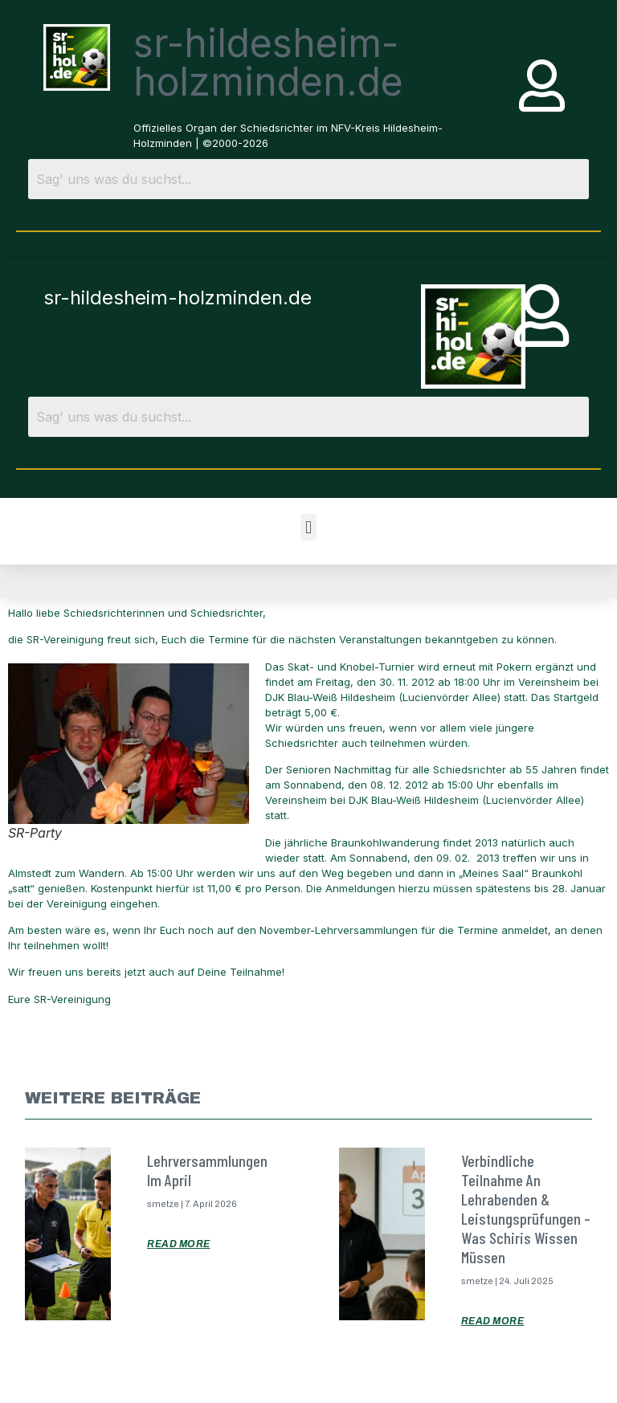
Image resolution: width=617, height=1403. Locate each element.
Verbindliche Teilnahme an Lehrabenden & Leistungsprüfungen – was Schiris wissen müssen (525, 1208)
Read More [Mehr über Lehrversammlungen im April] (178, 1244)
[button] (308, 527)
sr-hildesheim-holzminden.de (268, 62)
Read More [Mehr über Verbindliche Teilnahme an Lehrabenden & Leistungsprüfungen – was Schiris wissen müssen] (493, 1321)
